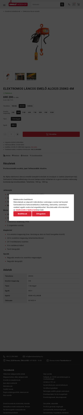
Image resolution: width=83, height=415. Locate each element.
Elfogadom (40, 214)
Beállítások (22, 214)
